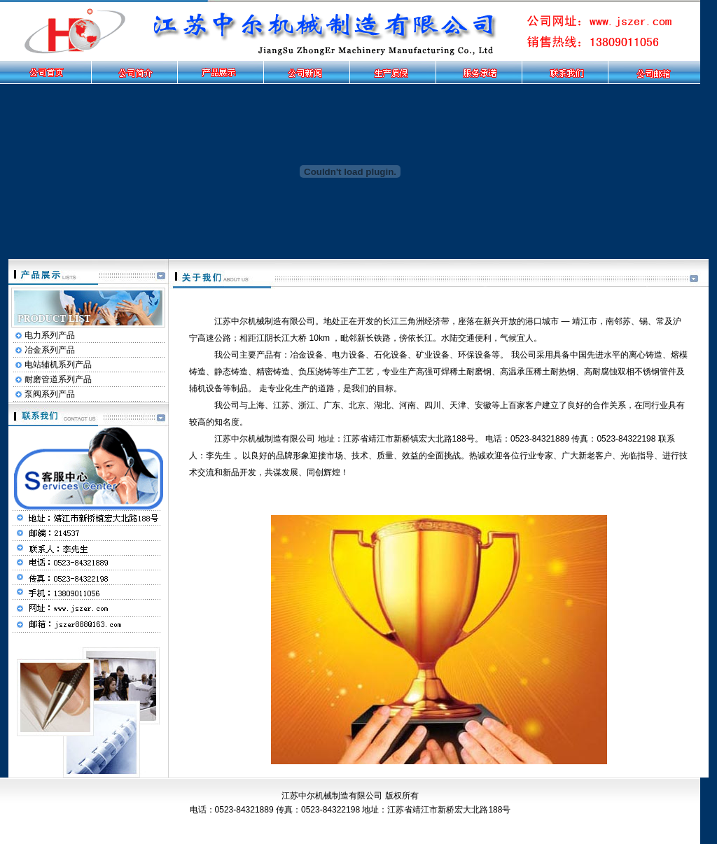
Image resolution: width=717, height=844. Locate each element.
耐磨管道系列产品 (58, 379)
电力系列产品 (50, 335)
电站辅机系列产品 (58, 365)
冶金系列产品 (50, 350)
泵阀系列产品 (50, 394)
